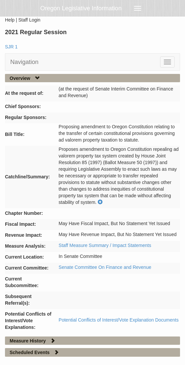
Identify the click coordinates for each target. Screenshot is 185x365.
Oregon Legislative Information (81, 8)
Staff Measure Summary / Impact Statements (105, 245)
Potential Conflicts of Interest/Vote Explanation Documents (119, 320)
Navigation (24, 62)
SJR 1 (11, 46)
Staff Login (29, 20)
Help (10, 20)
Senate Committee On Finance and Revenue (105, 267)
